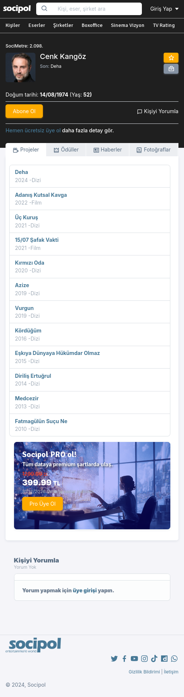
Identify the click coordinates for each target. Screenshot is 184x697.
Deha (56, 66)
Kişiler (13, 25)
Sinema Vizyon (127, 25)
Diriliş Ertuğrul (33, 376)
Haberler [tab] (107, 149)
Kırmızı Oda (29, 262)
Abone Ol (24, 111)
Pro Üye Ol (43, 504)
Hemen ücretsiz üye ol (33, 130)
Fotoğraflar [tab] (153, 149)
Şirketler (63, 25)
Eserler (36, 25)
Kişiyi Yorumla (157, 111)
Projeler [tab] (26, 149)
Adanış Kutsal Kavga (41, 195)
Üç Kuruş (26, 217)
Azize (22, 285)
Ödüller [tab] (66, 149)
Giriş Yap (165, 9)
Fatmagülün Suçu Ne (41, 421)
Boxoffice (92, 25)
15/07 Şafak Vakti (36, 240)
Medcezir (26, 398)
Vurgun (24, 308)
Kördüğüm (28, 330)
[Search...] (97, 9)
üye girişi (85, 590)
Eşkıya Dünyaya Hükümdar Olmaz (57, 353)
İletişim (171, 672)
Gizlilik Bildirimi (144, 672)
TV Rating (164, 25)
